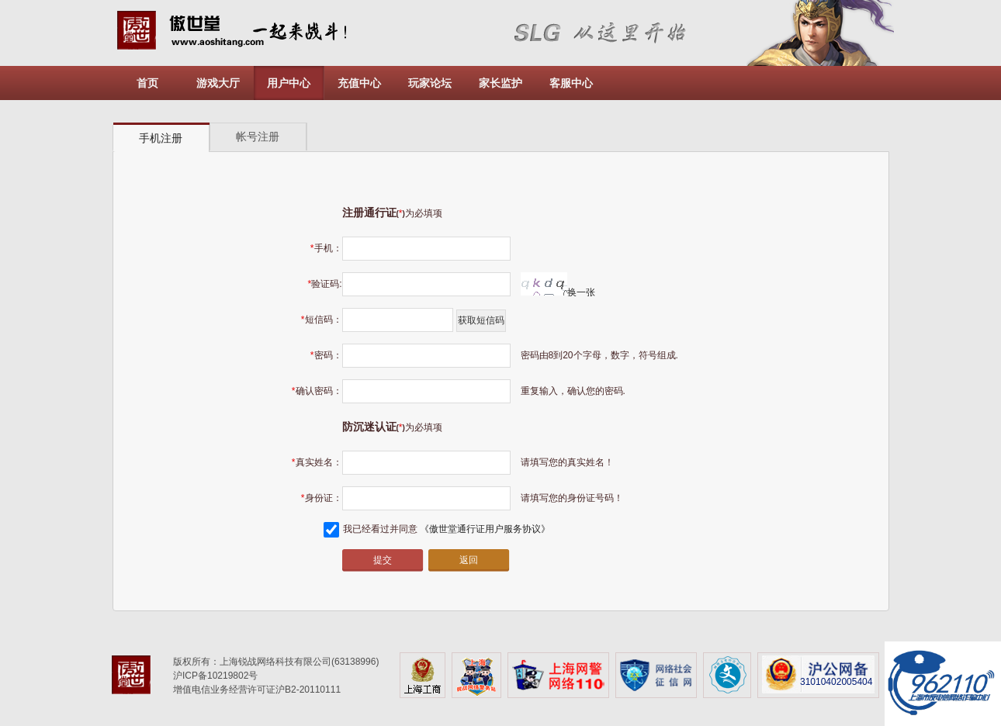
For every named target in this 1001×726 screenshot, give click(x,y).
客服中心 (571, 83)
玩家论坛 (430, 83)
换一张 (558, 292)
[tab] (161, 138)
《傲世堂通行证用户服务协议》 (485, 529)
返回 (468, 560)
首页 (147, 83)
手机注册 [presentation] (160, 138)
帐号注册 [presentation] (257, 136)
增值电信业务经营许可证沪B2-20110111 (257, 689)
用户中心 (288, 83)
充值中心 (359, 83)
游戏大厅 (218, 83)
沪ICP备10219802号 (215, 675)
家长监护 (500, 83)
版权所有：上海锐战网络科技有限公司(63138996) (276, 661)
